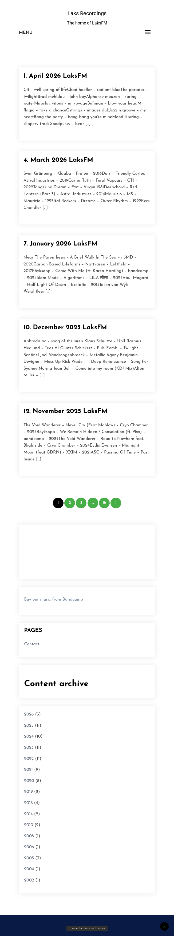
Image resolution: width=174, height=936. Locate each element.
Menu (26, 33)
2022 (29, 759)
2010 (28, 825)
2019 (28, 792)
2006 (29, 847)
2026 (29, 714)
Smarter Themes (94, 928)
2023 (29, 748)
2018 (28, 803)
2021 (28, 770)
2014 (28, 814)
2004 (29, 869)
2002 (29, 880)
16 (104, 503)
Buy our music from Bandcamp (53, 599)
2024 (29, 736)
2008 (29, 836)
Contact (31, 644)
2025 (29, 725)
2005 (29, 858)
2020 (29, 781)
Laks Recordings (87, 13)
